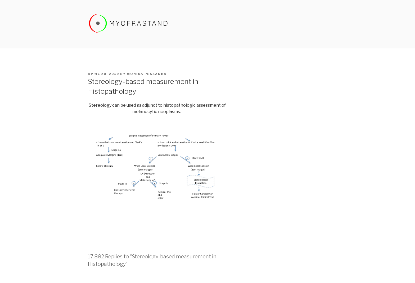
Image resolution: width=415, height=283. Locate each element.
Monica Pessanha (147, 74)
